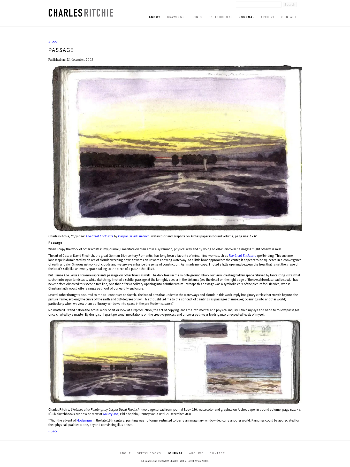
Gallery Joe (110, 414)
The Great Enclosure (99, 236)
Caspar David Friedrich (133, 236)
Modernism (84, 420)
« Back (52, 42)
